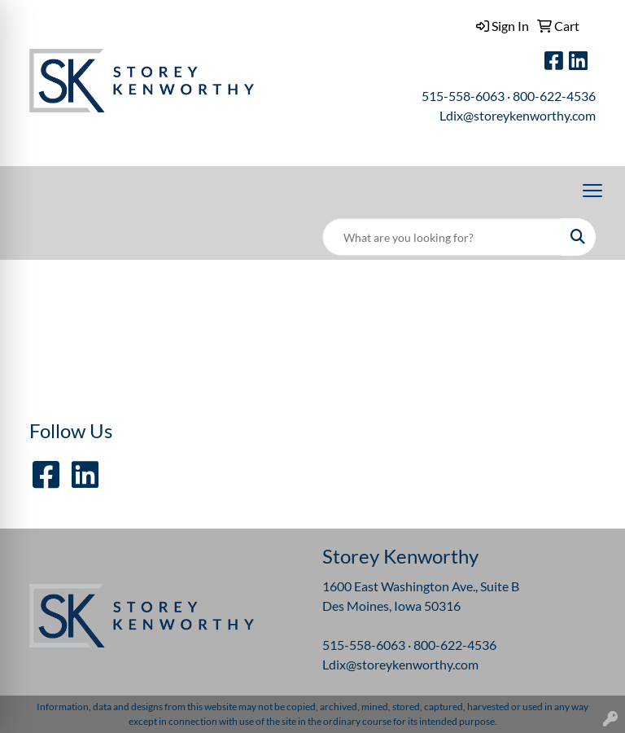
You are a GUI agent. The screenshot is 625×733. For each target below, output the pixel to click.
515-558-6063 (463, 95)
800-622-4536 (554, 95)
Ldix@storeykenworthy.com (517, 115)
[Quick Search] (442, 237)
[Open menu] (592, 190)
